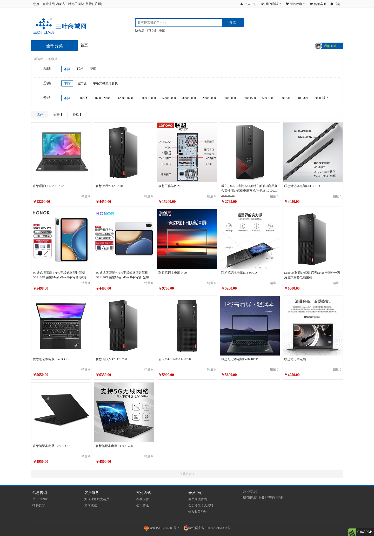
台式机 (81, 83)
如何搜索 (90, 505)
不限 (67, 69)
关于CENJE (40, 499)
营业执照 (250, 491)
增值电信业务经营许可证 (263, 498)
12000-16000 (126, 98)
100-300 (303, 98)
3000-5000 (189, 98)
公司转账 (142, 505)
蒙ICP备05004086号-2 (162, 528)
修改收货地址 (197, 511)
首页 (84, 45)
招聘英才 (38, 505)
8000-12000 (148, 98)
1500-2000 (229, 98)
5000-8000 (169, 98)
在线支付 (142, 499)
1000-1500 (249, 98)
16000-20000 (103, 98)
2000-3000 (209, 98)
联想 (80, 69)
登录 (89, 4)
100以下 (82, 98)
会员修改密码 (197, 499)
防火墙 (139, 30)
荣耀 (93, 69)
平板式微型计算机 (105, 83)
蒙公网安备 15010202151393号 (207, 528)
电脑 (162, 30)
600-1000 (268, 98)
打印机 (151, 30)
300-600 (286, 98)
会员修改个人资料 (200, 505)
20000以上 (322, 98)
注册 (98, 4)
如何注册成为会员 (96, 499)
